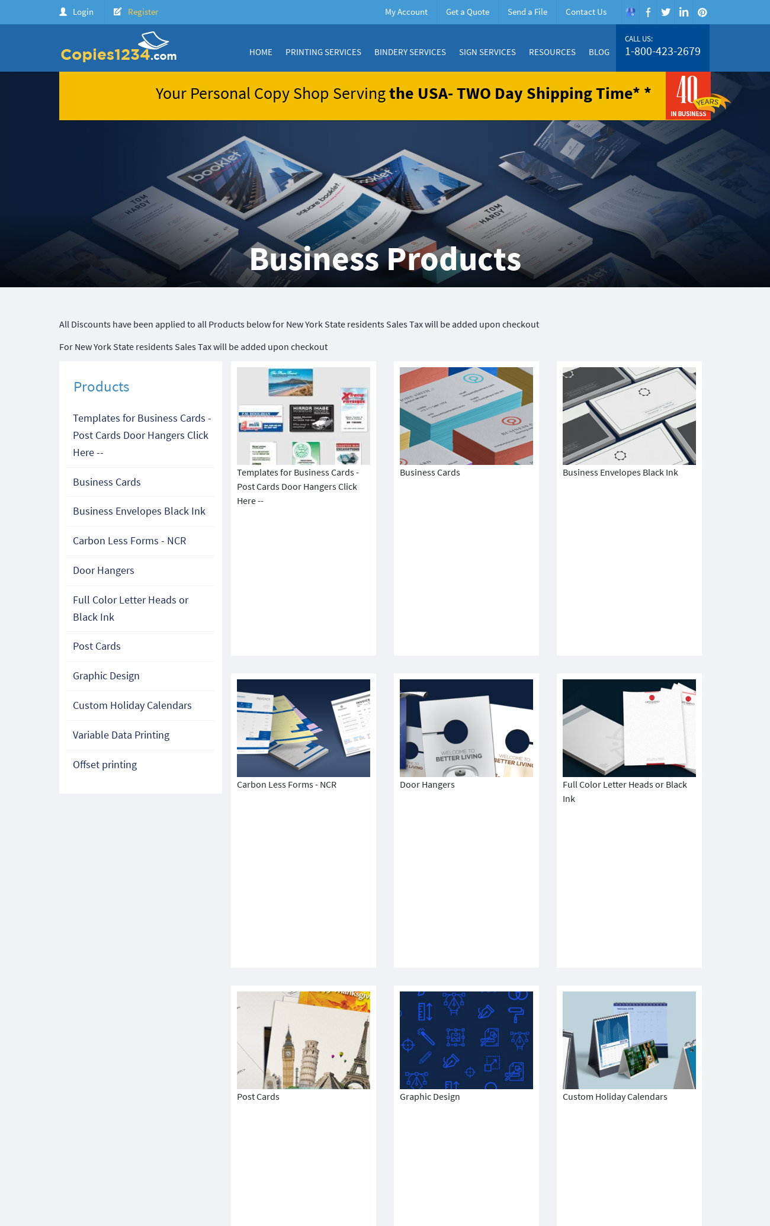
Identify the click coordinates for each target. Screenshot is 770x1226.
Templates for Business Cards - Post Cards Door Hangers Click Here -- (142, 435)
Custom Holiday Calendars (132, 705)
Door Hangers (103, 570)
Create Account (623, 1145)
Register (143, 11)
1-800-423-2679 (663, 51)
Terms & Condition (272, 1155)
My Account (406, 11)
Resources (552, 51)
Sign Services (487, 51)
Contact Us (586, 11)
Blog (599, 51)
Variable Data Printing (121, 735)
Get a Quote (467, 11)
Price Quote (563, 1145)
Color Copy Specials (452, 1145)
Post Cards (97, 646)
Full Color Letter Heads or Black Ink (130, 608)
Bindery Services (410, 51)
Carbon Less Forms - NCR (129, 540)
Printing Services (323, 51)
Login (83, 11)
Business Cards (107, 482)
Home (260, 51)
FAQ (699, 1145)
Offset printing (105, 764)
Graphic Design (106, 675)
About (394, 1145)
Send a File (527, 11)
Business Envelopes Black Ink (139, 511)
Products (515, 1145)
